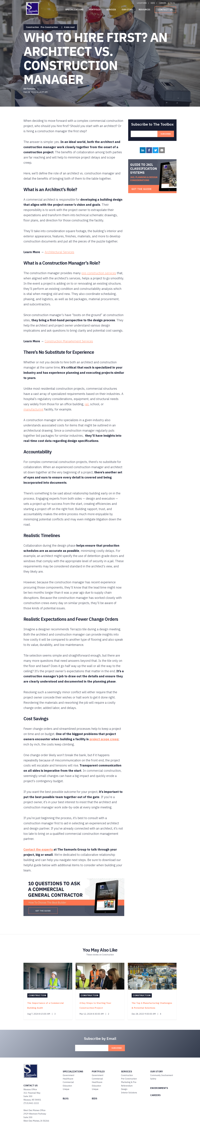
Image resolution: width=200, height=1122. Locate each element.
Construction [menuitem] (127, 1075)
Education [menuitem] (67, 1085)
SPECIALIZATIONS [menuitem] (73, 1071)
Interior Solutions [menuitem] (129, 1092)
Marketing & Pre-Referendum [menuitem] (129, 1084)
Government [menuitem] (68, 1075)
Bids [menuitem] (153, 3)
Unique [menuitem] (66, 1089)
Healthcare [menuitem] (68, 1078)
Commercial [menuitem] (68, 1082)
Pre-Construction (49, 27)
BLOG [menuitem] (65, 1098)
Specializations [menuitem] (74, 9)
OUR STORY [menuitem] (156, 1071)
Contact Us (165, 9)
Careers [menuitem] (162, 3)
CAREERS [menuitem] (155, 1095)
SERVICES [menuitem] (126, 1071)
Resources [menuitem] (144, 9)
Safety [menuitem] (153, 1078)
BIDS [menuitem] (94, 1098)
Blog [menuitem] (172, 3)
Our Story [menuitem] (127, 9)
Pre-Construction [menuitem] (129, 1078)
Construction (32, 27)
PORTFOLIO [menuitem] (98, 1071)
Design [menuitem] (124, 1089)
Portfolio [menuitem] (95, 9)
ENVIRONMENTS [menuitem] (159, 1088)
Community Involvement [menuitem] (161, 1075)
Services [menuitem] (111, 9)
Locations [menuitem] (142, 3)
